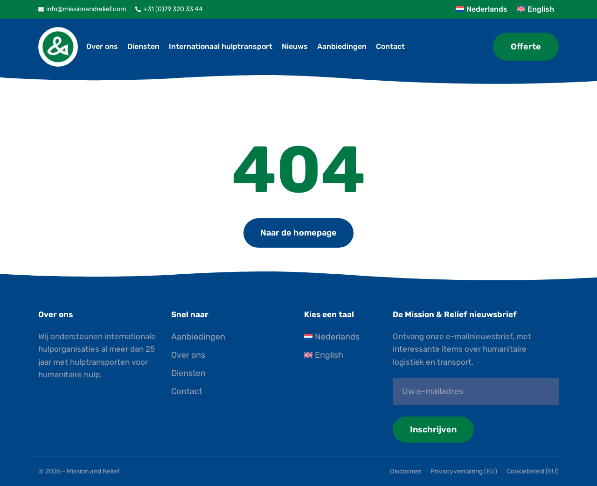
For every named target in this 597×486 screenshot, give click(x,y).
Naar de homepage (298, 233)
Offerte (526, 47)
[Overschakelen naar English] (343, 355)
